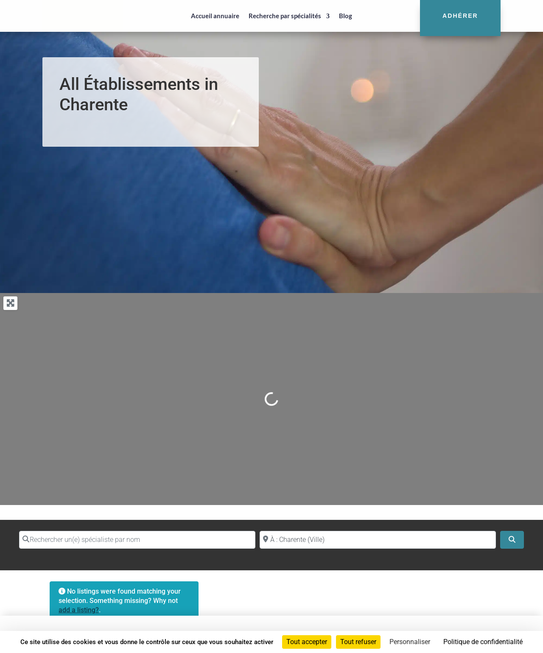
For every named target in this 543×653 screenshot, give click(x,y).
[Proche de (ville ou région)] (378, 540)
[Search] (512, 540)
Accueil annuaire (215, 16)
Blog (345, 16)
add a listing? (79, 610)
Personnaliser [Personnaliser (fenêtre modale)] (409, 642)
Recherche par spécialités (285, 16)
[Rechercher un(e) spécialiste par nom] (137, 540)
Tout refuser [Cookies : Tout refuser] (358, 642)
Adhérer (460, 15)
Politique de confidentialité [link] (483, 642)
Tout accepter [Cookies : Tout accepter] (306, 642)
